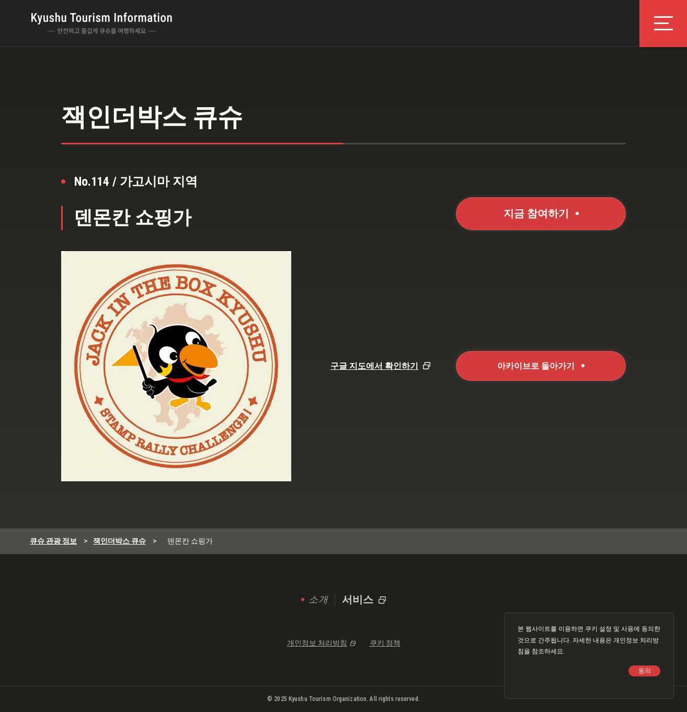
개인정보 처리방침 (317, 643)
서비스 (358, 599)
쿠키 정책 (385, 643)
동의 (644, 670)
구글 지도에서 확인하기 (374, 366)
